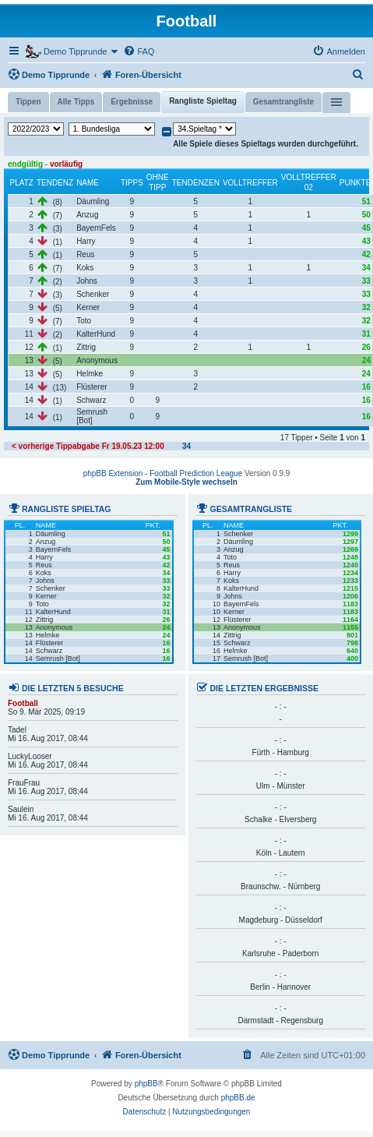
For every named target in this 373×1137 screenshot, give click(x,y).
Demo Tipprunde (49, 74)
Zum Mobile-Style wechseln (186, 482)
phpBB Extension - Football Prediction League (163, 473)
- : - (280, 707)
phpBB (146, 1083)
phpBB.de (238, 1097)
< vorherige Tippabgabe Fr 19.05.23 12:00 (88, 446)
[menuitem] (138, 51)
